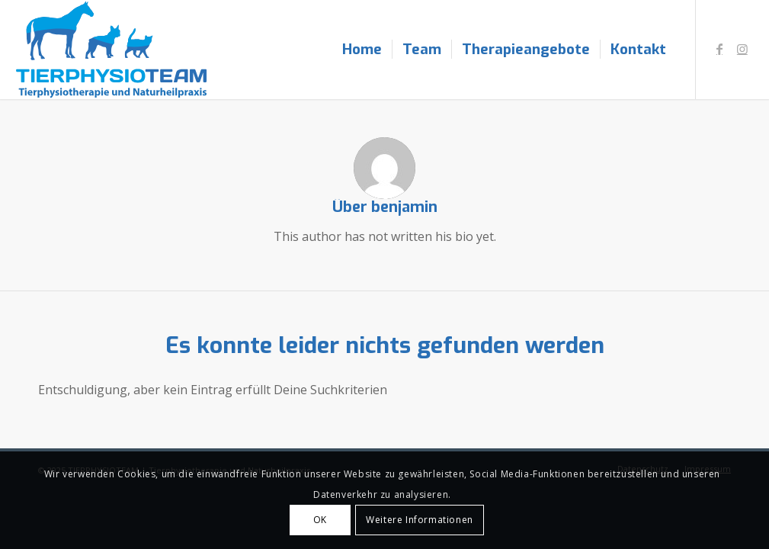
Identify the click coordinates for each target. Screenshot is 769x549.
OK (320, 519)
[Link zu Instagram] (742, 48)
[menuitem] (362, 49)
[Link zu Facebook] (719, 48)
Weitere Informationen (419, 519)
